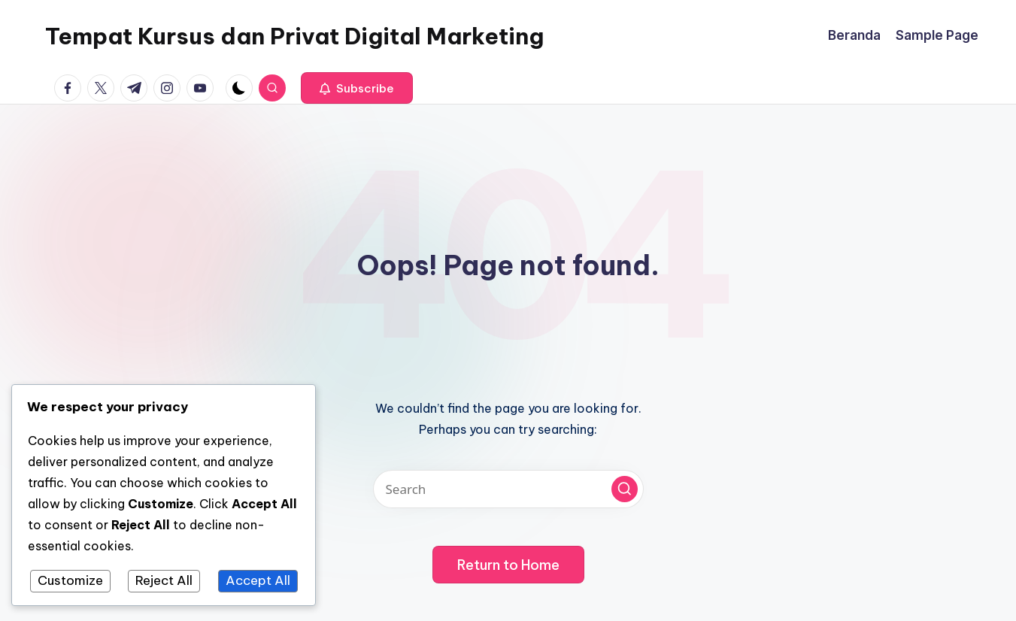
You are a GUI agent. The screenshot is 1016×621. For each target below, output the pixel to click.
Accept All (258, 580)
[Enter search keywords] (508, 489)
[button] (357, 88)
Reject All (164, 580)
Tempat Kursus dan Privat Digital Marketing (294, 36)
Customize (70, 580)
